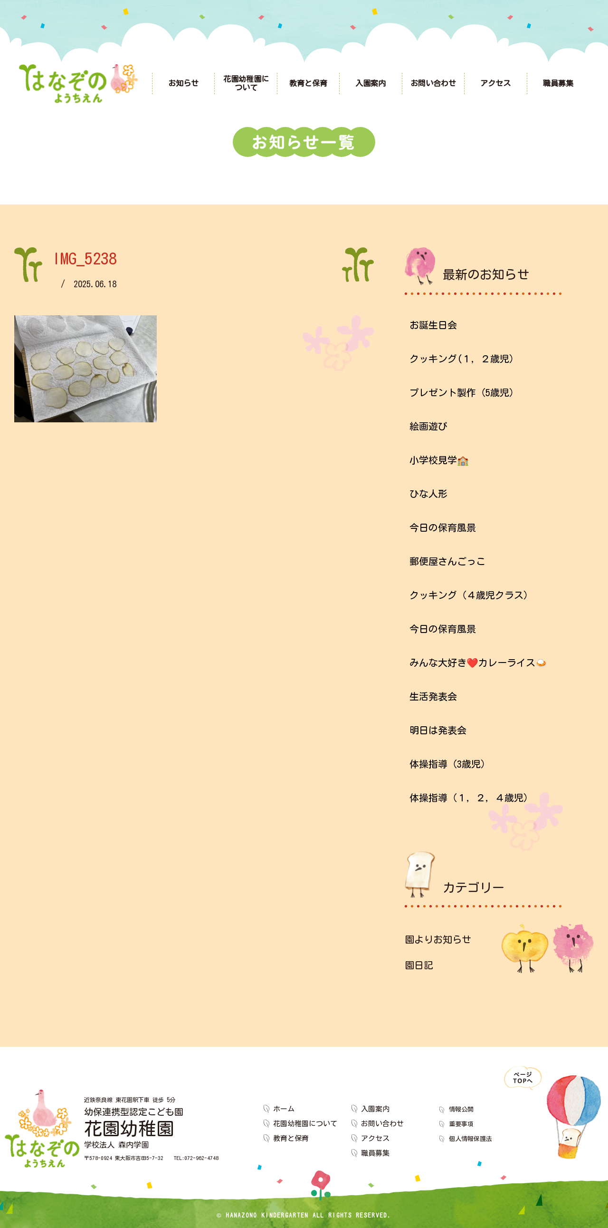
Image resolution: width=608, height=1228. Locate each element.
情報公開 (463, 1108)
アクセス (375, 1138)
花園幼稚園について (305, 1123)
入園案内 (375, 1108)
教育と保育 (291, 1138)
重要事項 (463, 1123)
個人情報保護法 (474, 1138)
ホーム (283, 1108)
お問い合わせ (382, 1123)
